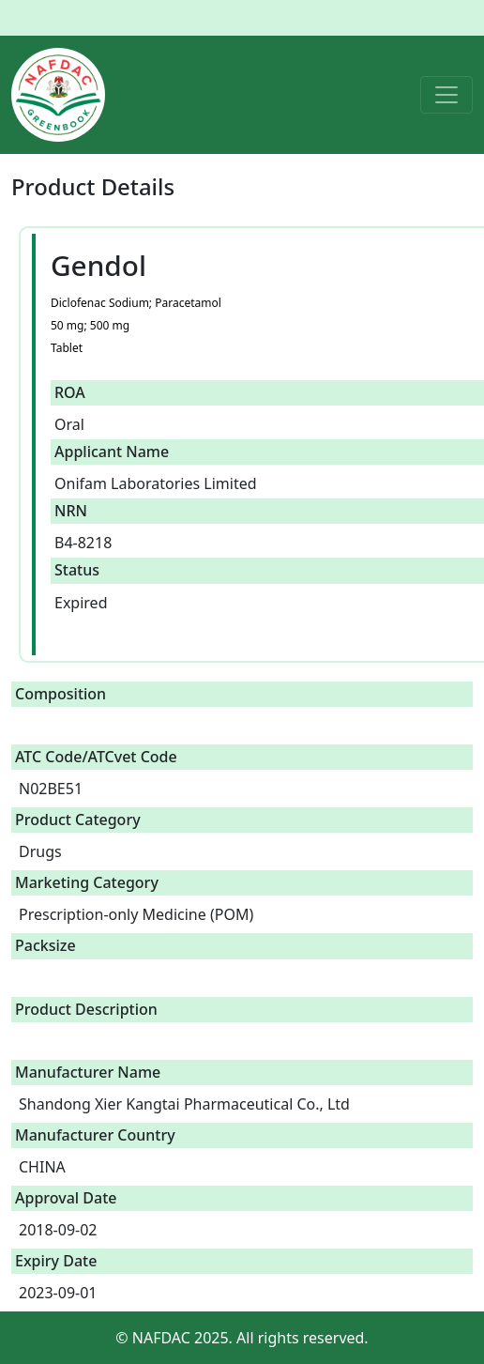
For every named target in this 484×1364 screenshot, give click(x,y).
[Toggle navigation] (446, 95)
